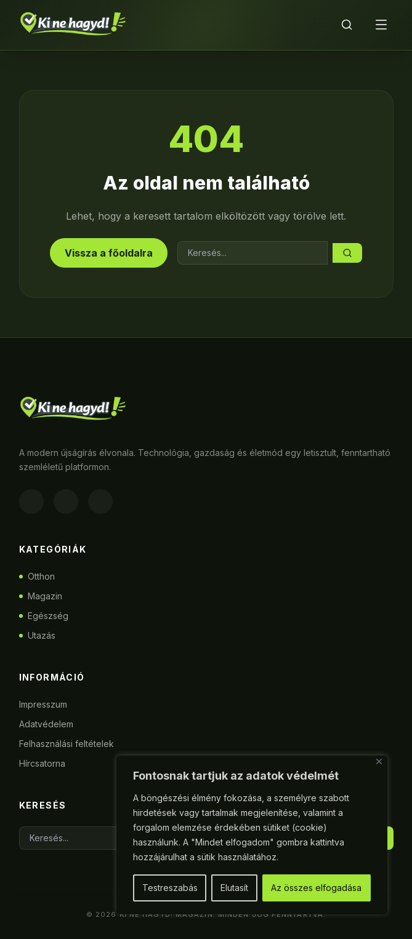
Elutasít (234, 887)
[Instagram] (66, 501)
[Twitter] (100, 501)
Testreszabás (170, 887)
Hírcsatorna (42, 763)
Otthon (37, 576)
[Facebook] (31, 501)
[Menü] (381, 24)
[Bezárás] (379, 761)
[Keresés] (346, 24)
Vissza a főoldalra (109, 253)
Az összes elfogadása (316, 887)
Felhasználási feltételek (66, 743)
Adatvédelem (46, 724)
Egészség (43, 615)
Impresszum (43, 704)
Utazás (37, 635)
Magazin (40, 596)
